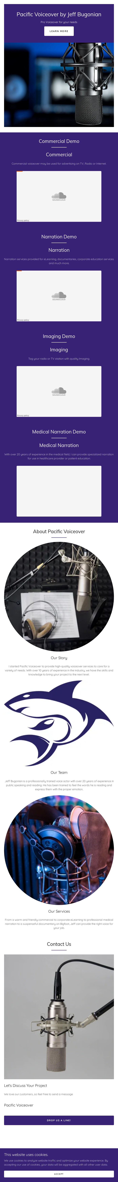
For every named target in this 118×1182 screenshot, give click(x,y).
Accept (59, 1174)
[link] (59, 15)
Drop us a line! (59, 1120)
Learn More (59, 31)
